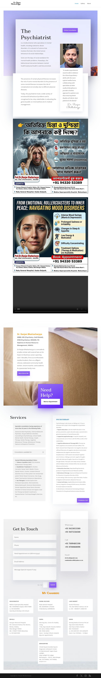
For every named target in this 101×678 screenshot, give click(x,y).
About (89, 3)
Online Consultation (70, 30)
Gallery (83, 3)
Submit (53, 585)
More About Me (23, 373)
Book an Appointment (50, 402)
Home (76, 3)
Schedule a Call (83, 500)
